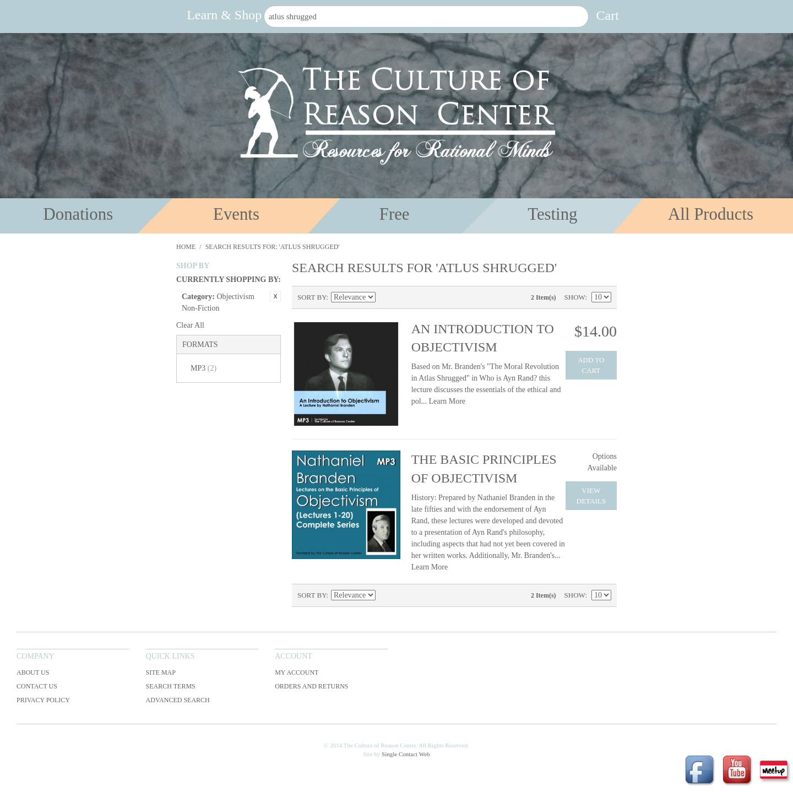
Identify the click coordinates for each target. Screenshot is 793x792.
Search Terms (170, 686)
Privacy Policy (43, 700)
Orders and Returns (311, 686)
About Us (33, 672)
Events (236, 214)
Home (185, 247)
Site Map (161, 672)
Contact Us (37, 686)
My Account (296, 672)
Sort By (311, 297)
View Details (591, 495)
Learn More (447, 401)
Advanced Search (178, 700)
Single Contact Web (406, 754)
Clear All (190, 325)
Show (574, 297)
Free (394, 214)
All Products (710, 214)
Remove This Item (275, 296)
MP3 (203, 368)
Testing (552, 214)
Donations (78, 214)
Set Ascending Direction (385, 297)
